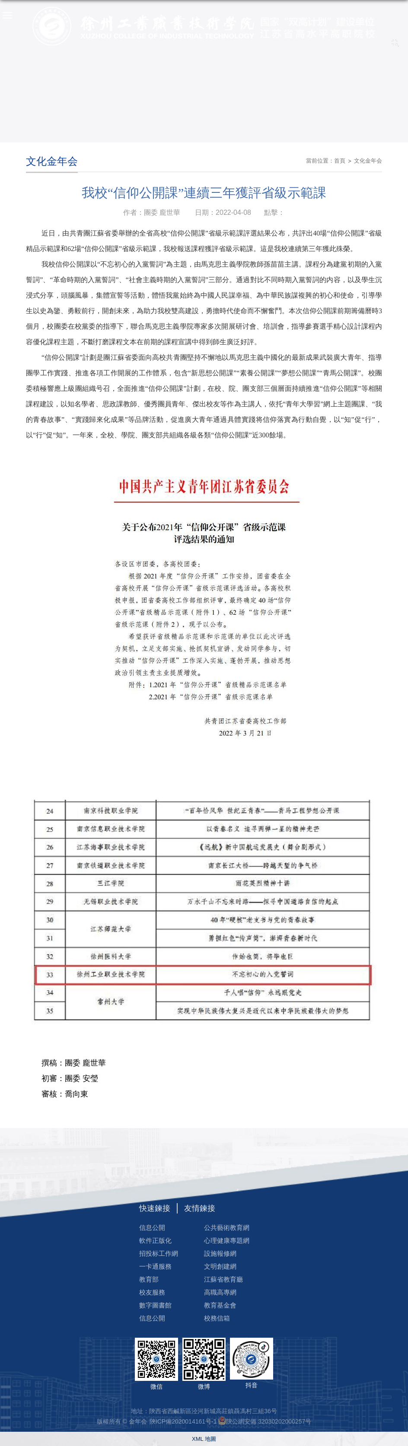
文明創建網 (220, 1266)
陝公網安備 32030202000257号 (268, 1421)
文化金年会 (368, 160)
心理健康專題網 (226, 1240)
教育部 (149, 1279)
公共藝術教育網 (226, 1227)
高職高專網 (220, 1292)
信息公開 (152, 1227)
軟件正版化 (155, 1240)
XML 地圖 (204, 1439)
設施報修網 (220, 1253)
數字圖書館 (155, 1305)
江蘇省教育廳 (223, 1279)
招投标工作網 (158, 1253)
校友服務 (152, 1292)
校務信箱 (217, 1318)
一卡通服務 (155, 1266)
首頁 (339, 160)
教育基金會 (220, 1305)
